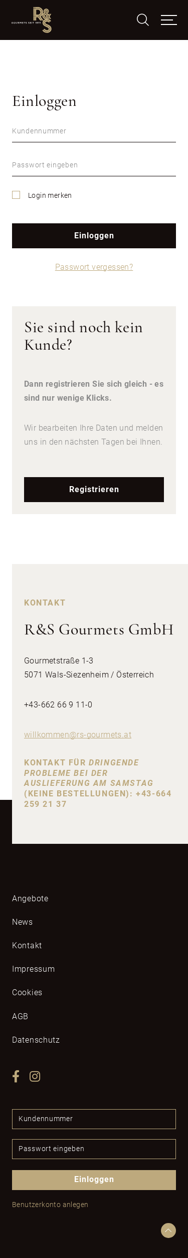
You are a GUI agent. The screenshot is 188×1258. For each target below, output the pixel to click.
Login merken (50, 195)
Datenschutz (36, 1040)
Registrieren (94, 489)
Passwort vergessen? (94, 267)
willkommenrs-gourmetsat (77, 734)
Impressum (33, 969)
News (22, 922)
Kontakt (27, 945)
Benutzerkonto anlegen (50, 1205)
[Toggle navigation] (169, 19)
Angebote (30, 898)
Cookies (27, 992)
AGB (20, 1016)
